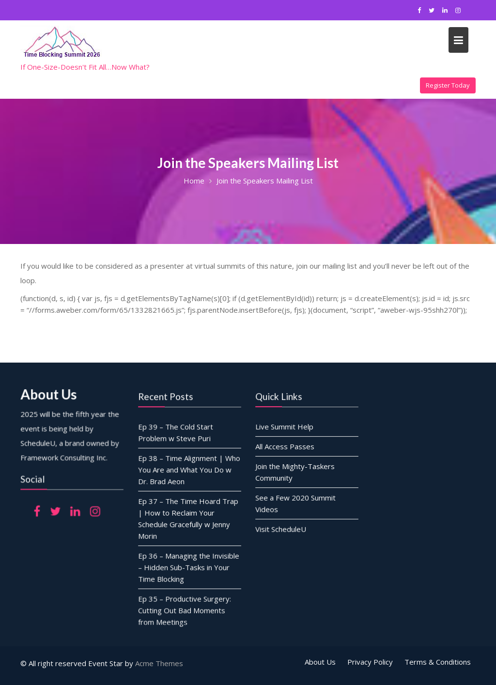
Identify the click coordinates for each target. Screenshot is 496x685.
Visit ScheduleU (281, 528)
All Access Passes (285, 446)
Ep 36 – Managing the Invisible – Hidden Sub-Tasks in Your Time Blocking (189, 566)
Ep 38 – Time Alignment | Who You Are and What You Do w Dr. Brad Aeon (189, 470)
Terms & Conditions (437, 662)
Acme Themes (159, 663)
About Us (320, 662)
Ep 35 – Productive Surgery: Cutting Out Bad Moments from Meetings (185, 609)
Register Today (448, 85)
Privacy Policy (370, 662)
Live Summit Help (284, 427)
